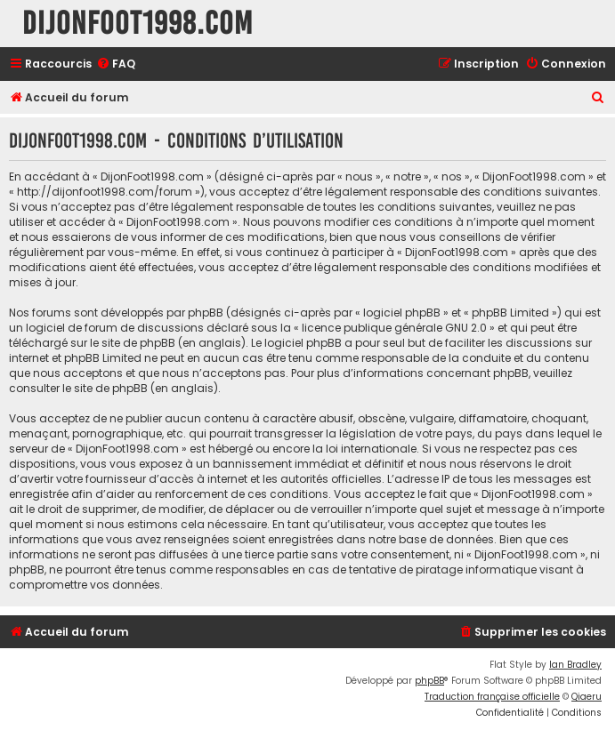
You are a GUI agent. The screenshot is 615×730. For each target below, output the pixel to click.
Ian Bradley (575, 664)
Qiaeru (586, 696)
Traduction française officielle (492, 696)
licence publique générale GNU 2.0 (394, 327)
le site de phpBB (132, 342)
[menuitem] (115, 64)
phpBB (429, 680)
